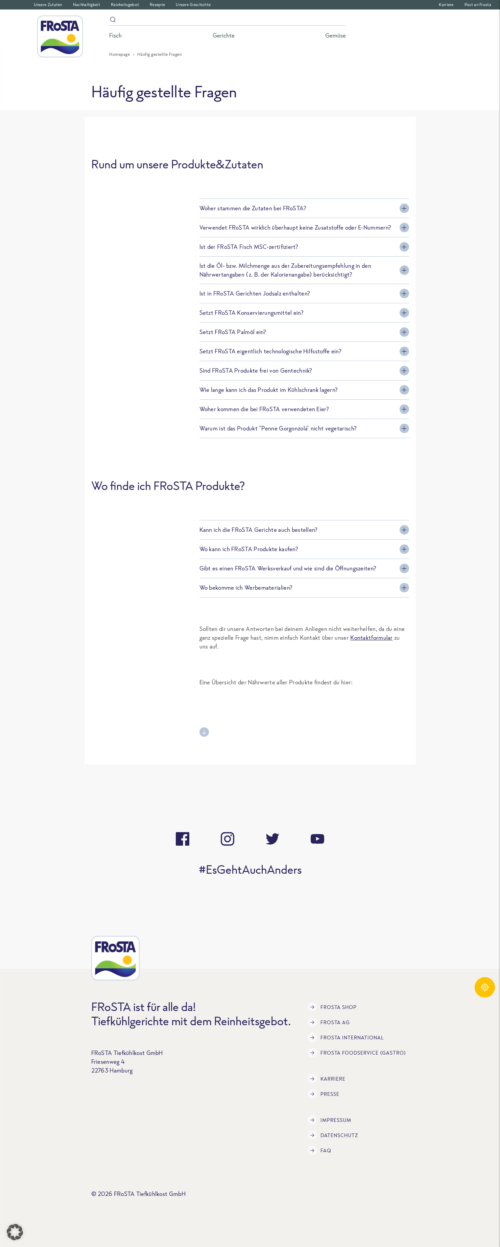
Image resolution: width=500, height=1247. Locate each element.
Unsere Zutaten (48, 4)
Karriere (446, 4)
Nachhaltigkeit (86, 4)
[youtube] (317, 839)
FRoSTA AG (329, 1022)
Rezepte (157, 4)
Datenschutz (333, 1135)
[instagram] (227, 839)
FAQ (319, 1150)
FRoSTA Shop (332, 1007)
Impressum (329, 1120)
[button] (15, 1232)
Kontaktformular (371, 637)
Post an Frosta (478, 4)
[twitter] (272, 839)
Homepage (119, 54)
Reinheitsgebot (125, 4)
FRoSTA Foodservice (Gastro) (357, 1052)
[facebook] (182, 839)
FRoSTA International (346, 1037)
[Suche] (227, 21)
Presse (323, 1094)
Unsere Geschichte (193, 4)
